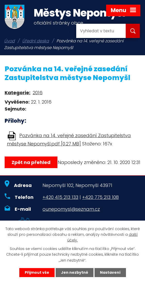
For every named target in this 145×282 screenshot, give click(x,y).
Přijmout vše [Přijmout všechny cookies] (37, 272)
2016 (37, 92)
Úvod (9, 41)
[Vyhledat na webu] (96, 31)
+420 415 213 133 (60, 197)
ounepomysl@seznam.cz (71, 209)
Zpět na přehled (31, 162)
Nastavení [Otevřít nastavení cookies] (110, 272)
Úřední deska (35, 41)
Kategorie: (17, 92)
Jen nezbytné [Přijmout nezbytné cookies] (74, 272)
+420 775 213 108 (100, 197)
